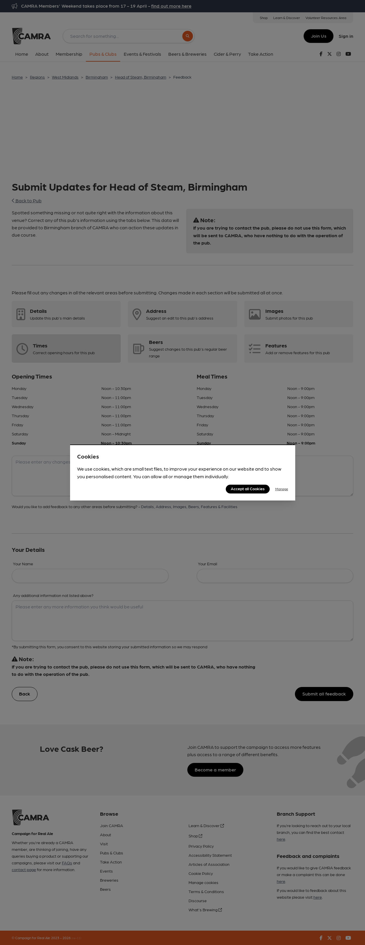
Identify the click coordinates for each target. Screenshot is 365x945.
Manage (281, 489)
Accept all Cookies (248, 488)
